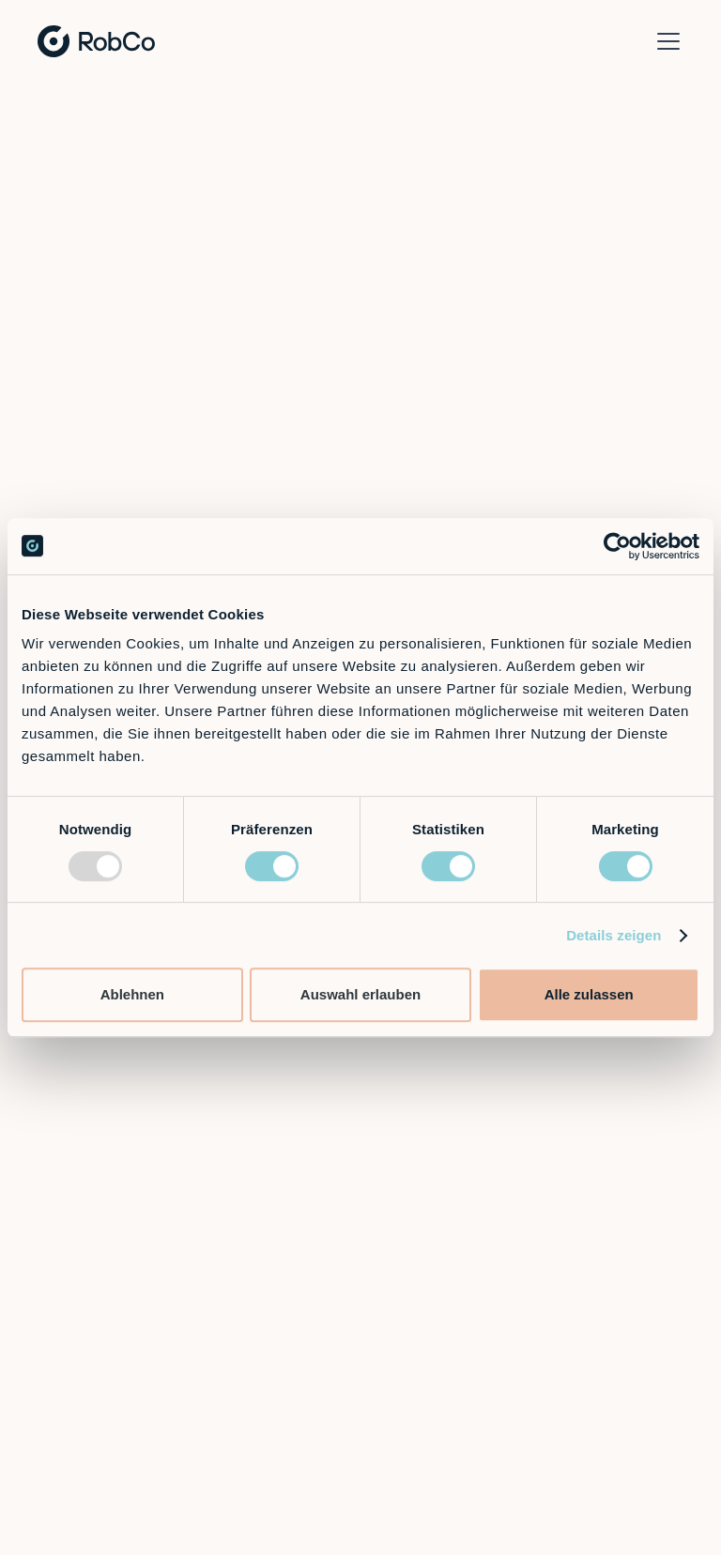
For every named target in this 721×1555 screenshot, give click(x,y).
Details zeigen (613, 935)
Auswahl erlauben (360, 994)
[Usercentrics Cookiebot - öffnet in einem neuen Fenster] (617, 546)
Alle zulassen (589, 994)
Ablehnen (132, 994)
